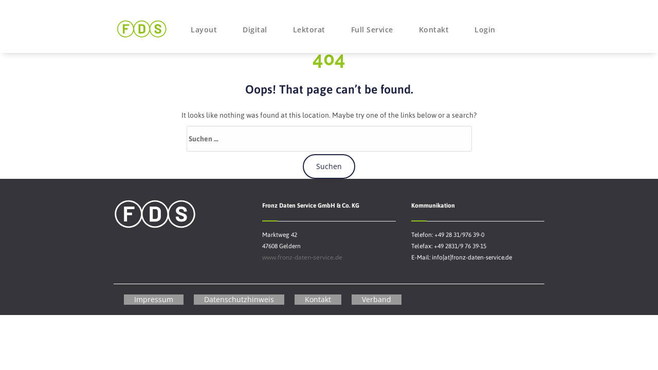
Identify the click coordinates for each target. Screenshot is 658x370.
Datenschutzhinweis (239, 299)
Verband (376, 299)
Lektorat (309, 29)
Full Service (372, 29)
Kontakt (434, 29)
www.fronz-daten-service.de (302, 257)
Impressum (153, 299)
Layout (204, 29)
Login (485, 29)
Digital (255, 29)
